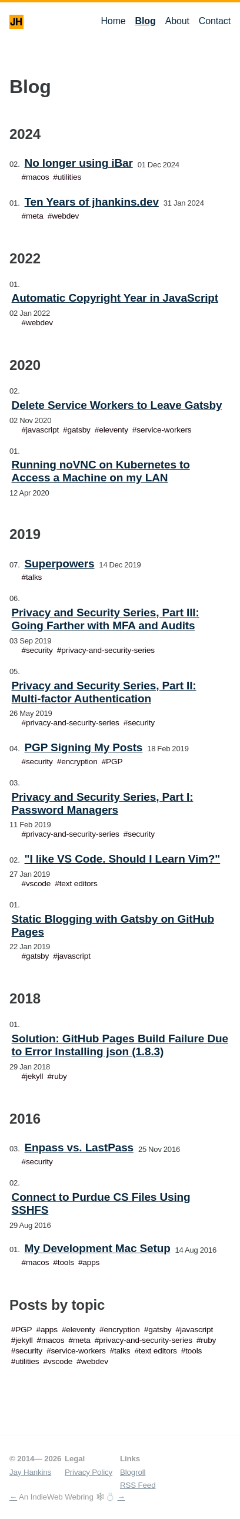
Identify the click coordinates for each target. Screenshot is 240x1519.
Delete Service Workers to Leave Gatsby (117, 405)
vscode (38, 883)
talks (34, 577)
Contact (215, 21)
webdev (65, 216)
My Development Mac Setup (98, 1248)
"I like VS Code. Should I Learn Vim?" (123, 859)
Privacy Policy (88, 1472)
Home (113, 21)
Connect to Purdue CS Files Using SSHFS (101, 1203)
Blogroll (132, 1472)
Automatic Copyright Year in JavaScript (115, 298)
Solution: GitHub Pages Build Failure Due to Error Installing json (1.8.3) (120, 1045)
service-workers (163, 429)
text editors (78, 883)
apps (90, 1262)
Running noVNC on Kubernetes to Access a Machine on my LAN (101, 471)
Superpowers (60, 563)
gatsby (79, 429)
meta (35, 216)
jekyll (34, 1076)
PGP (114, 761)
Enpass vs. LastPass (79, 1147)
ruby (59, 1076)
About (177, 21)
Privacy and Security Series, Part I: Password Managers (103, 803)
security (39, 650)
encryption (79, 761)
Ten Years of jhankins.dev (92, 202)
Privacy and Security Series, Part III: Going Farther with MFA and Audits (105, 619)
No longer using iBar (79, 163)
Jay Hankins (30, 1472)
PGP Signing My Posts (84, 747)
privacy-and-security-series (108, 650)
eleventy (113, 429)
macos (37, 177)
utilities (69, 177)
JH (16, 22)
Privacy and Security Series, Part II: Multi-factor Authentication (104, 692)
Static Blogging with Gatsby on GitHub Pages (113, 925)
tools (66, 1262)
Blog (145, 21)
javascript (42, 429)
